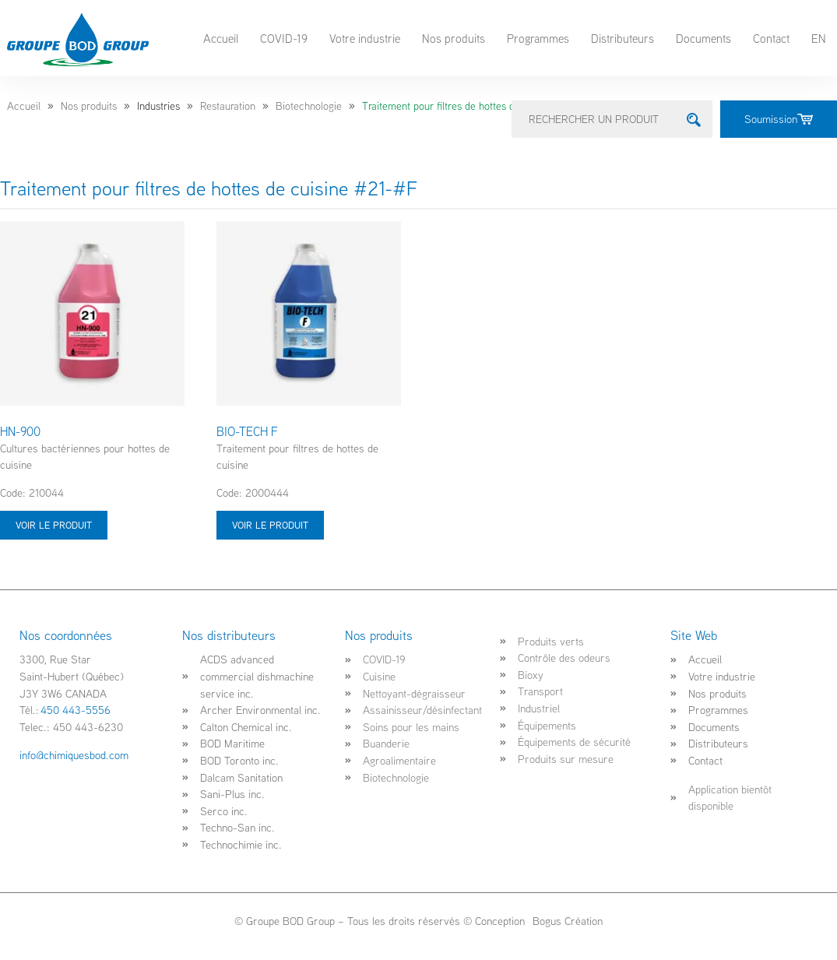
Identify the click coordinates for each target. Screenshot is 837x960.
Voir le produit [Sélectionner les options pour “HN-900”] (54, 525)
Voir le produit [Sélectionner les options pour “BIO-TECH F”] (270, 525)
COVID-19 (284, 38)
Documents (703, 38)
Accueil (220, 38)
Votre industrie (364, 38)
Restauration (227, 106)
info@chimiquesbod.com (73, 754)
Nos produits (453, 38)
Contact (771, 38)
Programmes (538, 38)
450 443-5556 (75, 709)
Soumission (778, 118)
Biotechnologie (309, 106)
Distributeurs (622, 38)
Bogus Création (566, 920)
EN (818, 38)
